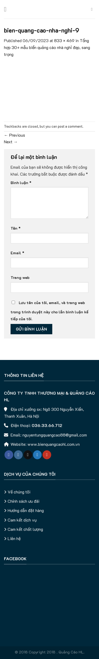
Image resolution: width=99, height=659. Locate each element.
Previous (14, 135)
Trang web (20, 277)
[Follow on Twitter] (37, 454)
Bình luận (21, 182)
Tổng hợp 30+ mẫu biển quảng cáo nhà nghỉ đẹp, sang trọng (47, 47)
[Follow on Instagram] (18, 454)
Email (17, 252)
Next (11, 141)
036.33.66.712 (47, 425)
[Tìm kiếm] (93, 9)
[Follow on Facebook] (8, 454)
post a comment (70, 126)
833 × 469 (64, 40)
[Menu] (7, 9)
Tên (16, 228)
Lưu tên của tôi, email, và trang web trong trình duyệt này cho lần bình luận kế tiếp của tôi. (49, 310)
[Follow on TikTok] (27, 454)
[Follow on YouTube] (47, 454)
